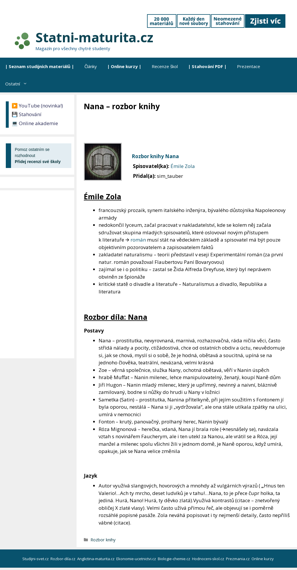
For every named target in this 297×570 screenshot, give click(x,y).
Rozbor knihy (102, 539)
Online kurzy (263, 558)
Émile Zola (183, 166)
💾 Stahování (26, 114)
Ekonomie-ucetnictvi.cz (136, 558)
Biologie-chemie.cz (174, 558)
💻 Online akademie (35, 123)
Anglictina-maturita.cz (96, 558)
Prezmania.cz (238, 558)
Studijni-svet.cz (36, 558)
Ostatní (18, 83)
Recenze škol (165, 66)
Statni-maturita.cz (94, 37)
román (138, 239)
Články (90, 66)
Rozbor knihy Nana (155, 156)
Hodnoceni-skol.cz (208, 558)
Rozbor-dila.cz (63, 558)
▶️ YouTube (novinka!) (37, 105)
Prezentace (248, 66)
